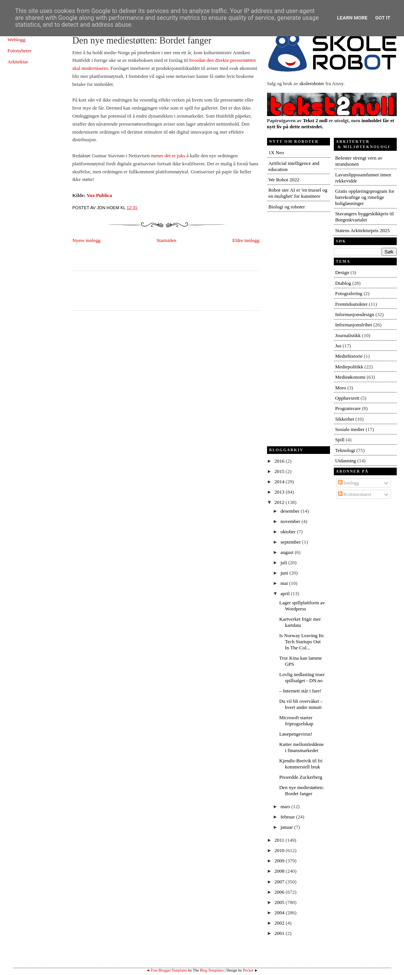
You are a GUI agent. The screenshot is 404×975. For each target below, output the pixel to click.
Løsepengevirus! (295, 734)
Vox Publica (99, 195)
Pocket (248, 970)
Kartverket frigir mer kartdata (300, 622)
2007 (280, 882)
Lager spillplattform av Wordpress (302, 606)
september (291, 542)
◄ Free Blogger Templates (166, 970)
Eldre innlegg (245, 240)
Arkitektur (18, 62)
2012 (280, 502)
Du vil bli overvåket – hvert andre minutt (301, 704)
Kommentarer (354, 494)
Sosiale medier (349, 429)
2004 (280, 912)
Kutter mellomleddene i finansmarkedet (301, 747)
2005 (280, 902)
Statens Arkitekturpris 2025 (362, 230)
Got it (382, 18)
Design (342, 272)
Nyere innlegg (86, 240)
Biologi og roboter (286, 207)
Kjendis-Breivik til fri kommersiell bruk (300, 764)
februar (288, 817)
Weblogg (17, 39)
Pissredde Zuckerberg (300, 777)
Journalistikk (348, 335)
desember (290, 511)
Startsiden (166, 240)
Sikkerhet (344, 419)
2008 (280, 871)
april (285, 593)
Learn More (352, 18)
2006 (280, 892)
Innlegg (348, 483)
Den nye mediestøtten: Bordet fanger (142, 40)
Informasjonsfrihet (353, 325)
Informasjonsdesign (354, 314)
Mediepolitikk (349, 367)
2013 (280, 492)
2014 (280, 481)
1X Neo (276, 152)
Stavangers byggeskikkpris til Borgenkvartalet (364, 217)
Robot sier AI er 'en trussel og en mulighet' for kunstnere (297, 193)
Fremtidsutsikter (351, 304)
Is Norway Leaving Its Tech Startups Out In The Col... (301, 642)
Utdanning (345, 460)
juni (284, 573)
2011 (280, 840)
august (287, 552)
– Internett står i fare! (300, 691)
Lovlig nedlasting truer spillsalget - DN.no (302, 677)
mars (285, 806)
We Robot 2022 (283, 179)
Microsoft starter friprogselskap (296, 720)
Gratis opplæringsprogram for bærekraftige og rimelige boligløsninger (364, 197)
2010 (280, 850)
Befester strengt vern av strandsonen (358, 161)
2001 (280, 933)
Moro (340, 388)
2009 (280, 861)
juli (284, 562)
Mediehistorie (348, 356)
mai (284, 583)
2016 (280, 461)
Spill (339, 439)
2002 (280, 923)
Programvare (348, 408)
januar (287, 827)
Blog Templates (212, 970)
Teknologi (345, 450)
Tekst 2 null (315, 120)
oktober (288, 531)
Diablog (343, 283)
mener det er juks (168, 155)
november (290, 521)
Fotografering (348, 293)
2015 (280, 471)
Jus (338, 346)
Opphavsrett (347, 398)
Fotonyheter (20, 50)
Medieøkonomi (350, 377)
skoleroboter (311, 83)
